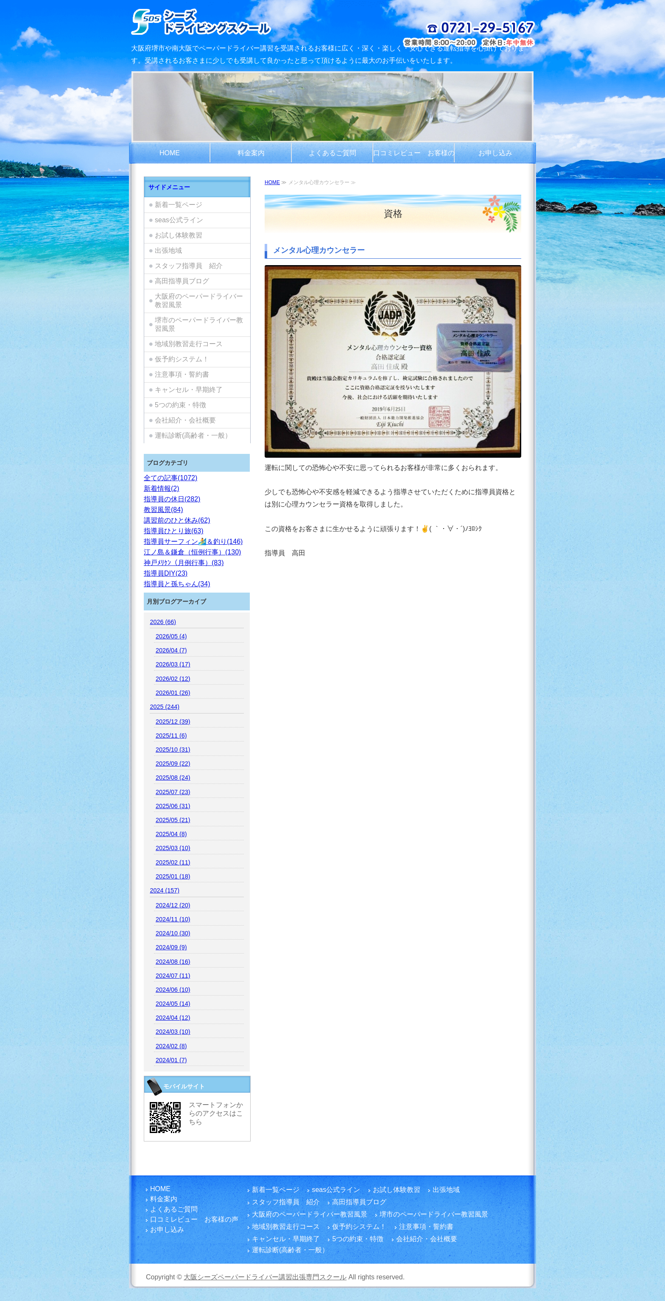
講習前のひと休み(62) (177, 520)
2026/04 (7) (171, 650)
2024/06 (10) (173, 989)
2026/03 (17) (173, 664)
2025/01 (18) (173, 876)
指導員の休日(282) (172, 499)
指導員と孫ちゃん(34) (177, 584)
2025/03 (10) (173, 848)
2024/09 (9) (171, 947)
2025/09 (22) (173, 763)
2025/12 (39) (173, 721)
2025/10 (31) (173, 749)
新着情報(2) (161, 488)
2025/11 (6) (171, 735)
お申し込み (495, 153)
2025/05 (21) (173, 820)
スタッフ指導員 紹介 (189, 265)
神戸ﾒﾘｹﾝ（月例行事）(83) (184, 562)
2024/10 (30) (173, 933)
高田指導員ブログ (182, 281)
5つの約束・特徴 (180, 404)
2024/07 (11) (173, 975)
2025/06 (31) (173, 806)
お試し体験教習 (178, 235)
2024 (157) (164, 890)
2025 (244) (164, 706)
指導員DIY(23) (165, 573)
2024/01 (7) (171, 1060)
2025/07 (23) (173, 792)
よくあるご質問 (332, 153)
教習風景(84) (163, 509)
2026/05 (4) (171, 636)
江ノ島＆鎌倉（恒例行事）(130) (192, 552)
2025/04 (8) (171, 834)
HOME (169, 153)
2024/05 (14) (173, 1003)
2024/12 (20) (173, 905)
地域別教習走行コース (189, 343)
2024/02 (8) (171, 1046)
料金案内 (251, 153)
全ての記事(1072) (170, 477)
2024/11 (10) (173, 919)
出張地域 (168, 250)
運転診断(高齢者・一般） (193, 435)
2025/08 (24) (173, 777)
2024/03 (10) (173, 1031)
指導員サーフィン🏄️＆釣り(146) (193, 541)
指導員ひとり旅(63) (173, 530)
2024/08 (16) (173, 961)
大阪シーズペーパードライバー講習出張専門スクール (265, 1277)
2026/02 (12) (173, 678)
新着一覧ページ (178, 204)
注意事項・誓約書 (182, 374)
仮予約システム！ (182, 359)
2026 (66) (163, 621)
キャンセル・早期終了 (189, 389)
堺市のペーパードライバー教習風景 (199, 324)
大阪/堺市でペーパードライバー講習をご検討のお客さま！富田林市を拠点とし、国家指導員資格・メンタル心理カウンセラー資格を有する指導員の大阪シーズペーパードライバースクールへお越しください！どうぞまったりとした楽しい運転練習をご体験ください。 (223, 21)
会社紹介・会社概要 (185, 420)
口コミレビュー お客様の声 (414, 156)
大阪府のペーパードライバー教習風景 (199, 300)
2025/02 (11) (173, 862)
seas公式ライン (179, 220)
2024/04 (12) (173, 1017)
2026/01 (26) (173, 692)
